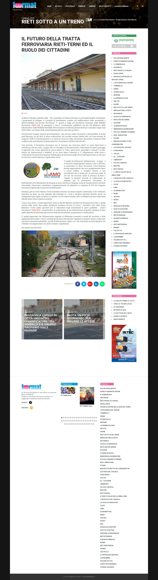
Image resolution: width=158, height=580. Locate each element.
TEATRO (116, 197)
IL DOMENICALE (118, 64)
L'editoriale (70, 6)
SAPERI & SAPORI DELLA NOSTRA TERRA (115, 407)
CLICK (115, 184)
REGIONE (116, 95)
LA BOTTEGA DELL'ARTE (122, 313)
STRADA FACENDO (119, 246)
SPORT (115, 200)
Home (49, 6)
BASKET (116, 227)
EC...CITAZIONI (118, 157)
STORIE (115, 138)
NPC (114, 203)
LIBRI (114, 187)
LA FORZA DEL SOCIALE (121, 147)
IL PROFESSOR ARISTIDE (122, 234)
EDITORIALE (117, 113)
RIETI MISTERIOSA (119, 224)
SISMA (115, 89)
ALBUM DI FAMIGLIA (120, 218)
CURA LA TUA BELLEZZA (122, 304)
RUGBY (115, 221)
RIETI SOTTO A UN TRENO (122, 107)
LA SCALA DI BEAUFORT (121, 181)
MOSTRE (116, 166)
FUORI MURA (117, 150)
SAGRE (115, 104)
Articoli (58, 6)
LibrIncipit (117, 160)
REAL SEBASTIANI (119, 135)
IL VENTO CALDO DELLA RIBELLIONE (113, 496)
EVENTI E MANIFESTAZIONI (122, 61)
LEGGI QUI (35, 125)
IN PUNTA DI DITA (119, 310)
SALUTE (116, 101)
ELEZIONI (116, 123)
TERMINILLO (117, 86)
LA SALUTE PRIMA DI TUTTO (123, 301)
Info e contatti (105, 6)
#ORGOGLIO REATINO (120, 206)
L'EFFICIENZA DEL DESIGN (122, 83)
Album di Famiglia (121, 6)
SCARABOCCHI (118, 190)
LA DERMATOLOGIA (120, 98)
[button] (28, 253)
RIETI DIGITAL (118, 169)
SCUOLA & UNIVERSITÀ (121, 116)
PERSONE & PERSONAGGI (122, 212)
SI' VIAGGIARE (118, 307)
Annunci (92, 6)
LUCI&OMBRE (117, 237)
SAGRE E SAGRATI (119, 316)
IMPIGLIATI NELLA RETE (121, 110)
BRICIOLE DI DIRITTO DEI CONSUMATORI (114, 468)
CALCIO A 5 (117, 230)
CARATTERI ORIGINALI (121, 243)
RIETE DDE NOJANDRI (120, 120)
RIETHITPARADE (118, 215)
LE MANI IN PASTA (119, 126)
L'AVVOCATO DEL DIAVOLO (122, 178)
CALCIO (115, 154)
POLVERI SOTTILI (119, 240)
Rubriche (81, 6)
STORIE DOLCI (118, 92)
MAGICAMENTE (118, 319)
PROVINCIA (117, 67)
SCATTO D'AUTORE (120, 209)
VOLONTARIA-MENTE (120, 58)
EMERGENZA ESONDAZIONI (123, 129)
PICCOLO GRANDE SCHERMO (123, 132)
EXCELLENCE (117, 73)
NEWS (115, 194)
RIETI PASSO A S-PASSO (121, 70)
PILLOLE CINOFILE (119, 163)
